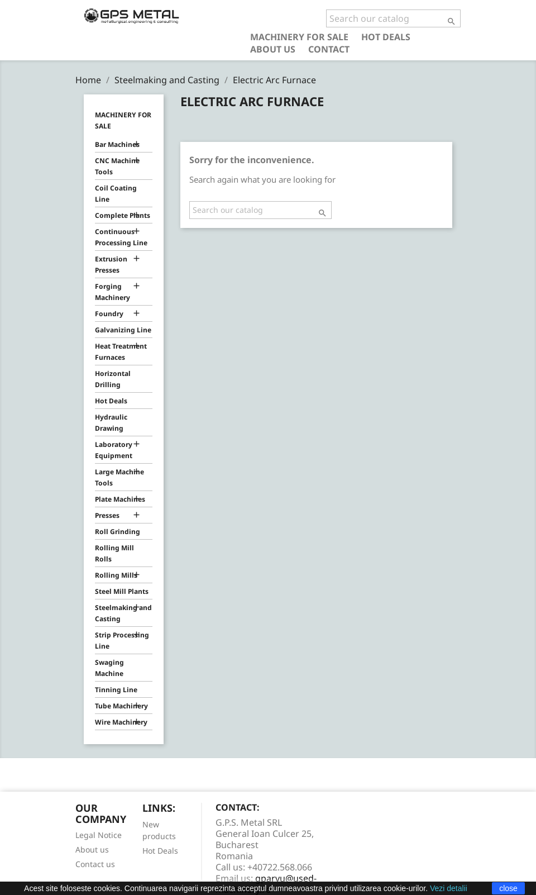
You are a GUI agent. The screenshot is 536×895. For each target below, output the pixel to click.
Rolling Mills (116, 575)
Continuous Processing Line (121, 237)
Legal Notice (98, 835)
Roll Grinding (117, 531)
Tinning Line (116, 689)
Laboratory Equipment (113, 450)
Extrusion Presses (111, 264)
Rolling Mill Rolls (114, 553)
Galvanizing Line (123, 330)
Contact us (95, 864)
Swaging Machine (109, 668)
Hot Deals (385, 36)
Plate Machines (120, 499)
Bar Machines (117, 144)
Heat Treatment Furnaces (121, 351)
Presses (107, 515)
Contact (329, 49)
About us (272, 49)
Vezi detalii (448, 888)
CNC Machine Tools (117, 166)
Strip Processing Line (122, 640)
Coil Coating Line (116, 193)
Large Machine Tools (119, 477)
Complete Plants (122, 215)
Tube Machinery (121, 706)
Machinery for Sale (299, 36)
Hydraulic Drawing (111, 422)
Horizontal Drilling (113, 379)
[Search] (393, 18)
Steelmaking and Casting (123, 613)
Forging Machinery (112, 292)
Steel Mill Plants (122, 591)
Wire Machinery (121, 722)
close (508, 888)
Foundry (109, 313)
